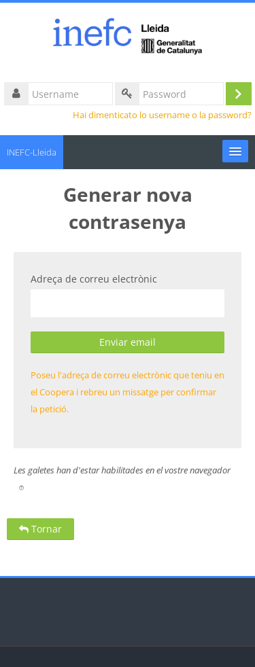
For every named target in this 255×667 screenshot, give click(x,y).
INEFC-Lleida (31, 152)
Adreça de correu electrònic (94, 278)
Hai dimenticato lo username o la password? (162, 115)
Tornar (40, 528)
